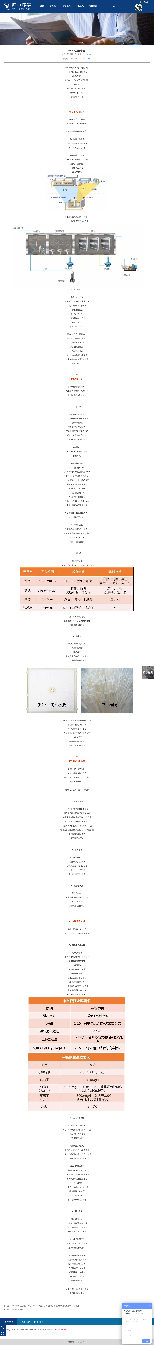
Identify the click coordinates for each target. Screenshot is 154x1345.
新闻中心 (66, 6)
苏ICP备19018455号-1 (77, 1342)
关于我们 (53, 6)
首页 (42, 6)
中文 (139, 2)
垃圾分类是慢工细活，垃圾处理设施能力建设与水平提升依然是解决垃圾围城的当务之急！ (45, 1306)
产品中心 (80, 6)
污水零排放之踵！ (18, 1309)
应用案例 (93, 6)
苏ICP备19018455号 (62, 1329)
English (147, 2)
